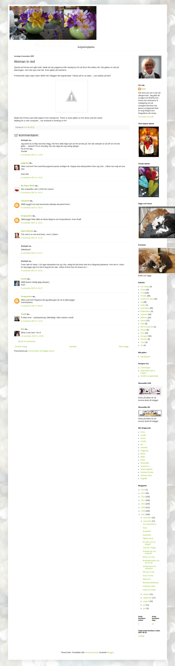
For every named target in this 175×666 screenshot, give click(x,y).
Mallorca (143, 318)
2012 (143, 497)
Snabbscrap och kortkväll (149, 552)
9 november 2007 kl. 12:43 (31, 321)
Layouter (144, 314)
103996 (141, 636)
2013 (143, 493)
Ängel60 (143, 478)
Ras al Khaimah (146, 327)
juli (144, 605)
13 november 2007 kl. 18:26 (32, 336)
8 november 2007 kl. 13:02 (31, 178)
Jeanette (143, 447)
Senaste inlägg (21, 347)
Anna (142, 432)
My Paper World (28, 186)
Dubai (142, 290)
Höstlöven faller (149, 586)
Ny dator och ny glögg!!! (149, 543)
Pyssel (143, 321)
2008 (143, 511)
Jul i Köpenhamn (149, 524)
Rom (142, 333)
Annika (143, 435)
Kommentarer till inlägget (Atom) (41, 351)
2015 (143, 490)
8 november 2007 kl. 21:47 (31, 253)
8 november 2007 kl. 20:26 (31, 208)
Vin (141, 345)
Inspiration (147, 535)
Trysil (142, 342)
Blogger (110, 652)
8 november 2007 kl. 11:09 (31, 155)
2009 (143, 507)
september (147, 598)
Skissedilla (144, 463)
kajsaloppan (145, 357)
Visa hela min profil (146, 117)
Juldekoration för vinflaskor (149, 567)
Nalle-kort (146, 579)
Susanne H (144, 466)
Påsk (142, 324)
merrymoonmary (91, 652)
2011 (143, 500)
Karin (143, 89)
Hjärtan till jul (148, 538)
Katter (142, 305)
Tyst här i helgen (149, 548)
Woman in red (148, 572)
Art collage (144, 287)
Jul (141, 302)
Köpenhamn (145, 311)
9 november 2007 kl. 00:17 (31, 288)
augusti (146, 601)
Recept (143, 330)
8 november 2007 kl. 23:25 (31, 271)
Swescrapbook (146, 469)
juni (145, 608)
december (147, 518)
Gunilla (143, 441)
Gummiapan (145, 368)
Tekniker (143, 339)
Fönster (143, 296)
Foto (142, 293)
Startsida (72, 347)
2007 (143, 514)
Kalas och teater (149, 590)
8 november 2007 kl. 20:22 (31, 193)
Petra (142, 460)
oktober (146, 594)
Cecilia (24, 279)
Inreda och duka (147, 299)
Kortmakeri (144, 308)
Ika (141, 444)
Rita (22, 329)
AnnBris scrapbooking (149, 376)
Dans (145, 528)
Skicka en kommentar (26, 341)
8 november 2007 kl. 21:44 (31, 238)
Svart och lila (148, 576)
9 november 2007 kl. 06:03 (31, 306)
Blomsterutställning (150, 583)
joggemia (25, 163)
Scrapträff (147, 531)
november (147, 521)
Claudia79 (25, 201)
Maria (142, 454)
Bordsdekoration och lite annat (151, 562)
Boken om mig (148, 557)
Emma (143, 438)
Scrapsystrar (26, 216)
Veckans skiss (146, 475)
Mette (142, 457)
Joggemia (144, 451)
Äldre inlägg (123, 347)
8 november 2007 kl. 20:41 (31, 223)
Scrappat (144, 336)
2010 (143, 504)
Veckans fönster (146, 472)
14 (153, 624)
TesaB (23, 314)
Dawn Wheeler (27, 231)
